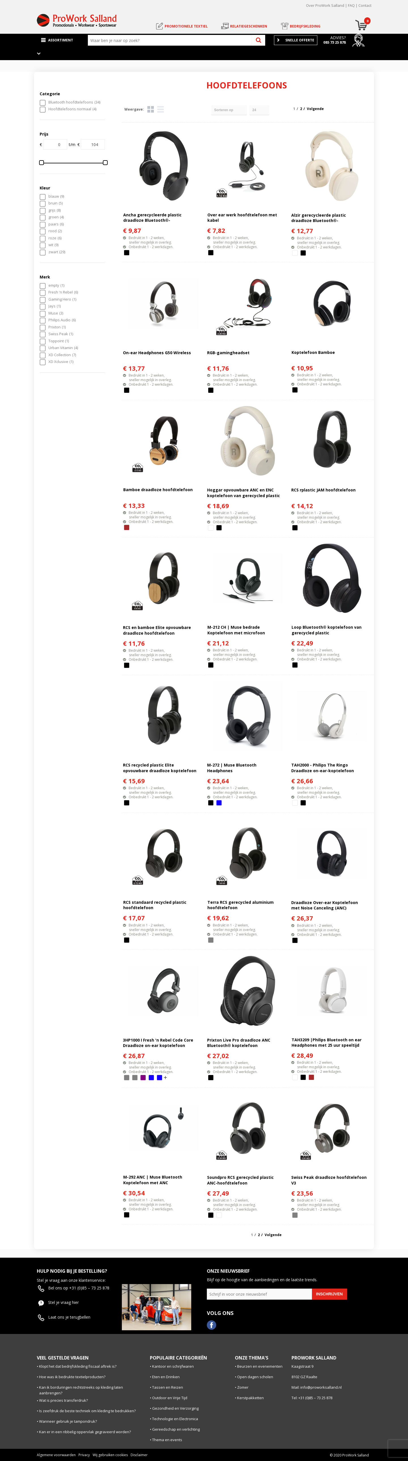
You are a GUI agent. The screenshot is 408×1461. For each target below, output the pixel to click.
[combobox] (171, 40)
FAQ (351, 5)
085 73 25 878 (334, 42)
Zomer (242, 1387)
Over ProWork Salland (325, 5)
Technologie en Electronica (175, 1418)
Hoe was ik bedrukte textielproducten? (72, 1376)
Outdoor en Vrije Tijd (169, 1397)
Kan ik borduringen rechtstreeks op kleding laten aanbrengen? (81, 1390)
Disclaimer (139, 1454)
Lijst (160, 109)
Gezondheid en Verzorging (175, 1408)
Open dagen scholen (255, 1376)
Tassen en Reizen (167, 1387)
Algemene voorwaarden (56, 1454)
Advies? (338, 37)
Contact (364, 5)
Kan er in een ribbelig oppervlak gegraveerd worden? (85, 1431)
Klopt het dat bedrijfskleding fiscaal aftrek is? (77, 1366)
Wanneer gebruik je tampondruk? (68, 1421)
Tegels (150, 109)
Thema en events (167, 1439)
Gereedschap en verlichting (176, 1429)
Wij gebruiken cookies (110, 1454)
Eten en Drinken (166, 1376)
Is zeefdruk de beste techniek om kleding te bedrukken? (87, 1410)
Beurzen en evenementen (259, 1366)
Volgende (315, 108)
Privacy (84, 1454)
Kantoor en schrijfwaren (173, 1366)
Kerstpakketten (250, 1397)
